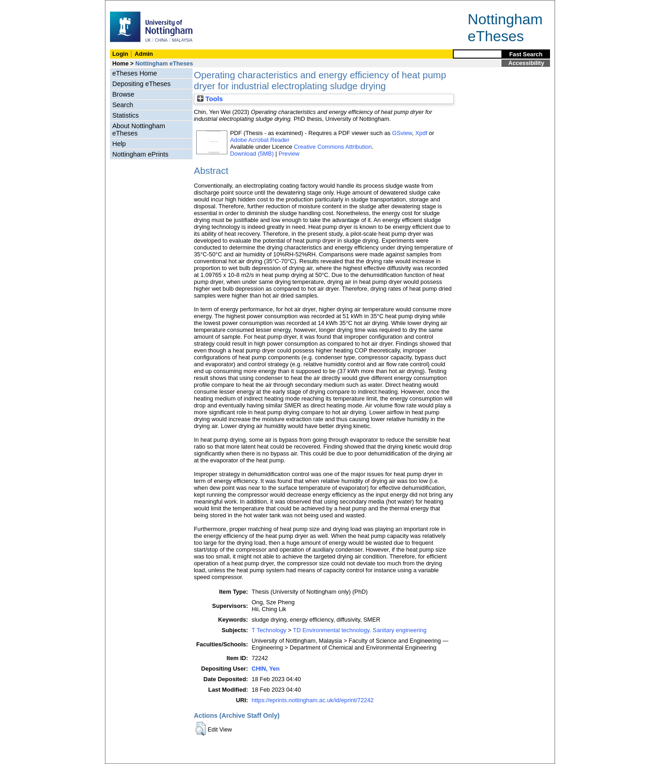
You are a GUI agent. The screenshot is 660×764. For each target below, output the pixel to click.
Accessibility (526, 63)
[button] (200, 729)
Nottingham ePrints (140, 154)
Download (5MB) (252, 153)
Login (120, 53)
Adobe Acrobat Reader (259, 139)
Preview (289, 153)
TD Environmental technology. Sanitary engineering (359, 630)
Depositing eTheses (141, 83)
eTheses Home (134, 73)
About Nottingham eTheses (138, 129)
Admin (144, 53)
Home (120, 63)
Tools (210, 99)
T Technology (269, 630)
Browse (123, 94)
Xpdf (421, 133)
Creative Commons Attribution (333, 146)
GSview (402, 133)
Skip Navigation (125, 5)
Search (122, 104)
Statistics (125, 115)
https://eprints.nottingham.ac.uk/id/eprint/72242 (313, 700)
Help (119, 143)
